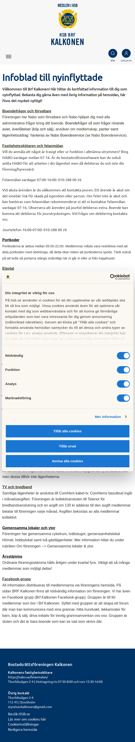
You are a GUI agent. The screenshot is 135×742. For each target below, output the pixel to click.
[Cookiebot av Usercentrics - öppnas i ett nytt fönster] (110, 277)
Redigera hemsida (22, 729)
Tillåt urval (67, 446)
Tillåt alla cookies (67, 431)
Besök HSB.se (19, 713)
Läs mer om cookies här (27, 719)
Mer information (108, 417)
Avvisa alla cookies (67, 461)
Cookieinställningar (23, 724)
